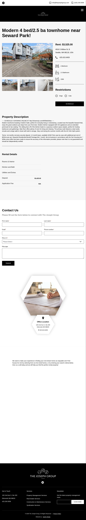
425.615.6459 (62, 57)
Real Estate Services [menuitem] (33, 498)
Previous (4, 58)
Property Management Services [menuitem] (37, 495)
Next (51, 58)
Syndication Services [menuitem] (33, 505)
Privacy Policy (57, 513)
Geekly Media (46, 517)
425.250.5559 (6, 501)
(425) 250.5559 (79, 3)
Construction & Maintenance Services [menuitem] (39, 502)
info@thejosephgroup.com (60, 3)
